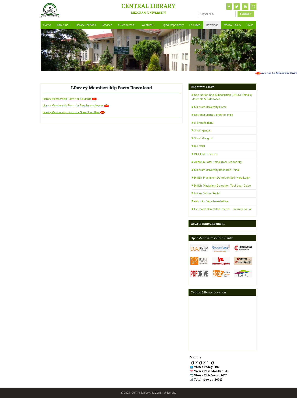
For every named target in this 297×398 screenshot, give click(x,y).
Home (47, 25)
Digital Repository (173, 25)
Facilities (194, 25)
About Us (62, 25)
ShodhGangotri (203, 138)
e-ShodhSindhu (203, 122)
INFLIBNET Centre (205, 154)
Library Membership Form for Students (67, 99)
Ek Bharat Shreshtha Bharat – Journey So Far (223, 209)
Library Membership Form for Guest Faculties (71, 112)
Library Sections (86, 25)
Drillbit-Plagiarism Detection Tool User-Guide (222, 185)
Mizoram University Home (210, 107)
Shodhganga (202, 130)
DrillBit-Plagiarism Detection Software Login (222, 177)
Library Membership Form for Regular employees (73, 105)
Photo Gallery (232, 25)
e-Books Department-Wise (211, 201)
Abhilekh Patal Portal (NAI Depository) (218, 162)
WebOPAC (148, 25)
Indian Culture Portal (207, 193)
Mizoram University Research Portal (216, 170)
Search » (246, 13)
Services (107, 25)
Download (212, 25)
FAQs (250, 25)
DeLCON (199, 146)
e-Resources (126, 25)
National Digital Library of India (213, 115)
